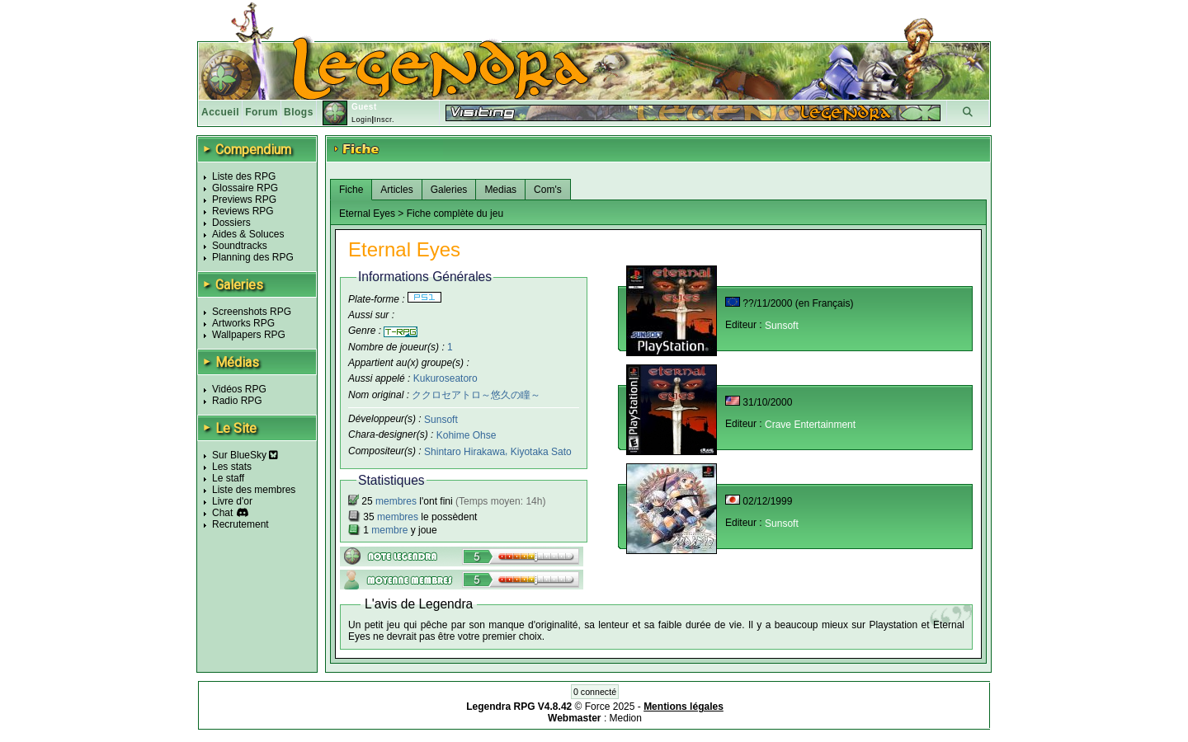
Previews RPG (244, 199)
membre (389, 530)
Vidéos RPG (239, 389)
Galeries (449, 189)
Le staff (228, 478)
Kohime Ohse (466, 435)
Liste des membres (253, 489)
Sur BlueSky (245, 455)
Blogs (299, 112)
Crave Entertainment (810, 424)
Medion (626, 718)
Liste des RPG (244, 176)
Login (361, 119)
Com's (548, 189)
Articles (396, 189)
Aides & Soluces (248, 234)
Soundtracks (239, 245)
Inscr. (384, 119)
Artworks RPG (243, 323)
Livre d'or (232, 501)
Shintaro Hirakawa (464, 452)
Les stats (232, 466)
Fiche (351, 189)
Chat (222, 513)
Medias (500, 189)
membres (396, 501)
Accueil (220, 112)
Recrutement (240, 524)
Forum (261, 112)
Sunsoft (441, 419)
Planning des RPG (253, 257)
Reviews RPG (243, 211)
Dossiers (231, 222)
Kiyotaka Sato (541, 452)
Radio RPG (237, 400)
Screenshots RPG (251, 311)
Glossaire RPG (245, 188)
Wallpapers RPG (248, 334)
